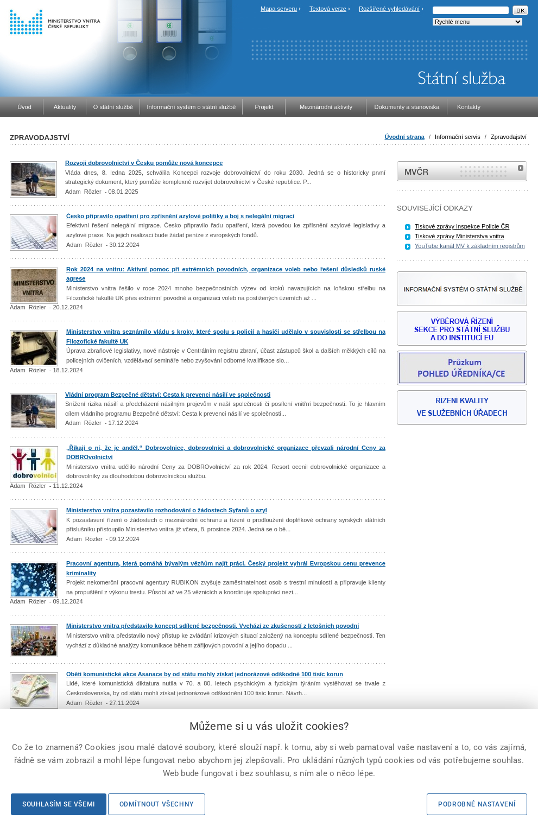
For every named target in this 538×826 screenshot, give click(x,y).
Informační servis (457, 137)
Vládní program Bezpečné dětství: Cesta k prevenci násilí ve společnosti (167, 394)
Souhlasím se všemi (58, 804)
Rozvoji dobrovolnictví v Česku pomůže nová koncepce (144, 163)
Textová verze (327, 8)
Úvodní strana (405, 137)
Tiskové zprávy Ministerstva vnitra (459, 236)
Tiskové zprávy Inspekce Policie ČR (462, 226)
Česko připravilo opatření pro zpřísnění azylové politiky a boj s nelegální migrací (180, 216)
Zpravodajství (509, 137)
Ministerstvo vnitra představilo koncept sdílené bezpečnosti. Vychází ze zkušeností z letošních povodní (212, 625)
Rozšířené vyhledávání (389, 8)
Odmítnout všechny (156, 804)
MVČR (462, 171)
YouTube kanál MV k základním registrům (470, 246)
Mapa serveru (279, 8)
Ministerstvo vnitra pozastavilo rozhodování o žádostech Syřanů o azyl (166, 510)
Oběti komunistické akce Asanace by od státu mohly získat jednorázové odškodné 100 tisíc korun (204, 674)
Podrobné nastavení (477, 804)
